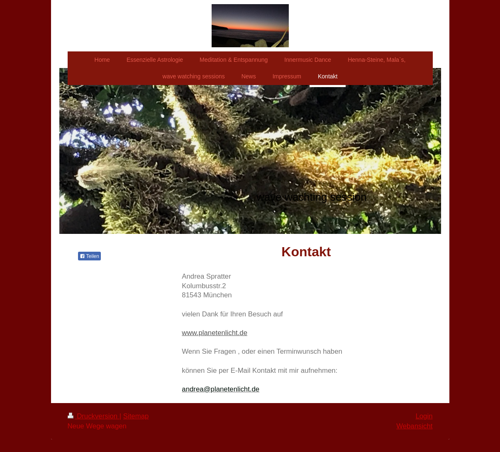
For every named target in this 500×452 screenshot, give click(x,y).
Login (423, 416)
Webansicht (414, 426)
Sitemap (136, 416)
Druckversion (94, 416)
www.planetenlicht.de (214, 333)
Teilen (89, 256)
